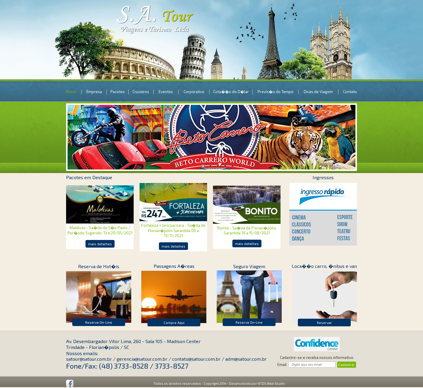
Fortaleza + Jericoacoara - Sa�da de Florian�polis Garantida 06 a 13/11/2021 (173, 230)
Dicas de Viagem (318, 91)
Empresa (94, 91)
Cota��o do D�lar (231, 91)
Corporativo (194, 91)
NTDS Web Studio (271, 383)
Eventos (166, 91)
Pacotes (117, 91)
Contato (350, 91)
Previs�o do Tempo (275, 91)
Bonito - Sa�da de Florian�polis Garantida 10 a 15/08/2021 (246, 230)
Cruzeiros (140, 91)
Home (71, 91)
